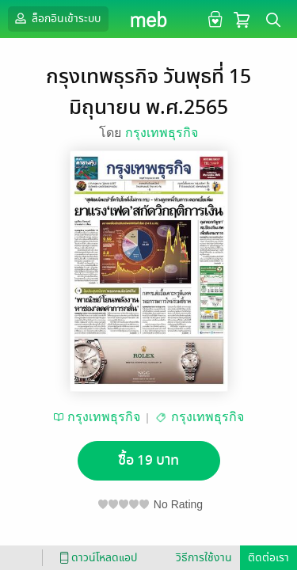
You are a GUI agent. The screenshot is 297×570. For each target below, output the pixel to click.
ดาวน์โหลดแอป (96, 557)
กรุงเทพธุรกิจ (161, 132)
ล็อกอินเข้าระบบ (56, 18)
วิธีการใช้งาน (204, 557)
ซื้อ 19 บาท (148, 460)
